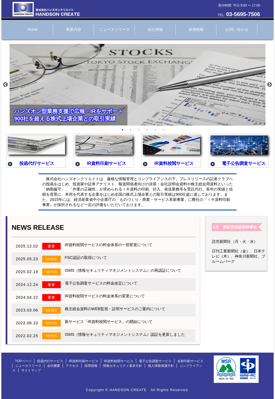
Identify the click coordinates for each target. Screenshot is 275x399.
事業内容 (73, 29)
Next (269, 84)
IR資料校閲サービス (118, 361)
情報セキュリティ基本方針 (122, 366)
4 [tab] (147, 129)
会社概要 (53, 366)
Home (33, 29)
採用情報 (196, 29)
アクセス (72, 366)
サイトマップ (31, 370)
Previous (5, 84)
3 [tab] (139, 129)
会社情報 (155, 29)
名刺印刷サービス (190, 361)
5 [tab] (155, 129)
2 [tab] (130, 129)
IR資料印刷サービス (83, 361)
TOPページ (23, 361)
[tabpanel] (137, 86)
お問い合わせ (236, 29)
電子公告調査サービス (155, 361)
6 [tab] (163, 129)
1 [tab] (122, 129)
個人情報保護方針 (161, 366)
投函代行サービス (50, 361)
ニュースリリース (114, 29)
